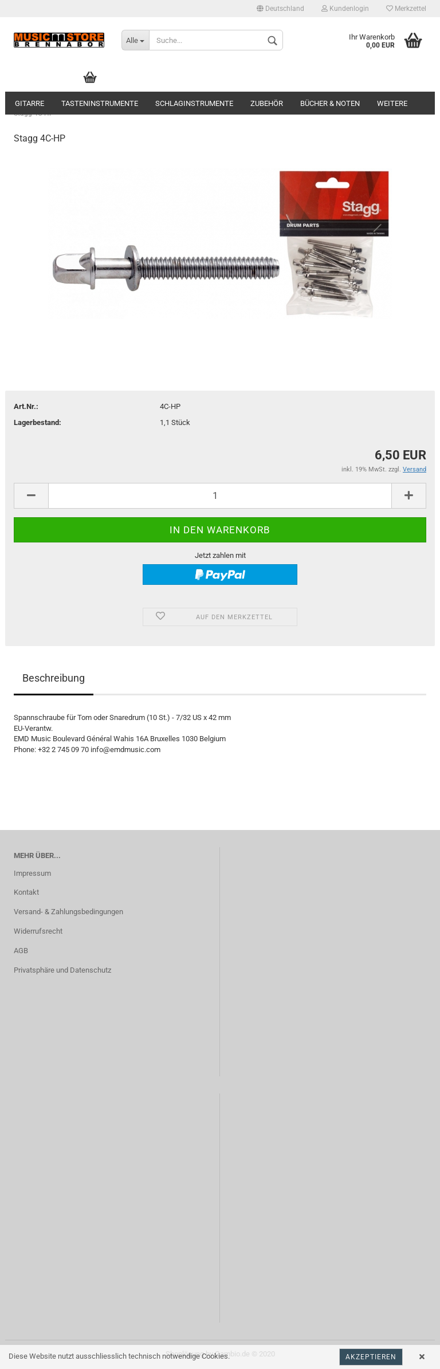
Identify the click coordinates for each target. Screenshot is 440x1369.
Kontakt (26, 892)
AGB (21, 950)
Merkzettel (406, 9)
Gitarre (29, 103)
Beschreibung (53, 678)
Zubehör (266, 103)
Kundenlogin (345, 9)
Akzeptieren (370, 1357)
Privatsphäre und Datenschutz (62, 970)
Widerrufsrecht (38, 931)
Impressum (32, 873)
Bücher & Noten (330, 103)
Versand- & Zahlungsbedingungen (68, 911)
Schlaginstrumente (194, 103)
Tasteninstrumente (99, 103)
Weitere (392, 103)
